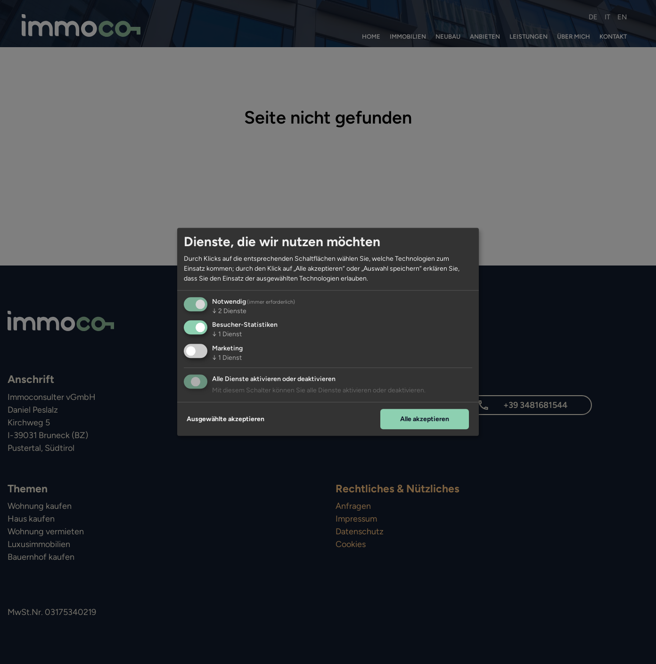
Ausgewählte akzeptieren (225, 419)
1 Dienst (227, 335)
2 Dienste (229, 311)
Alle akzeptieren (424, 419)
